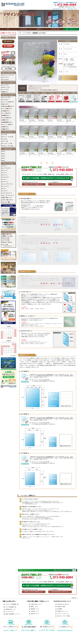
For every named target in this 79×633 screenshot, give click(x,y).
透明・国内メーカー (7, 197)
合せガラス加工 (5, 238)
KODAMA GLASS (55, 29)
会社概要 (59, 609)
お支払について (35, 611)
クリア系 (4, 134)
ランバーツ (5, 170)
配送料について (35, 609)
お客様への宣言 (61, 606)
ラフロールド (5, 177)
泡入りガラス (5, 104)
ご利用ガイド (39, 29)
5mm (3, 155)
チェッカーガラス (6, 97)
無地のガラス (5, 129)
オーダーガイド (9, 611)
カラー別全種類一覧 (10, 607)
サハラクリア (5, 77)
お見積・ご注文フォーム (71, 29)
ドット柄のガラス (6, 113)
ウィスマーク (5, 186)
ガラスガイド (23, 29)
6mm (3, 158)
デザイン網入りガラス (7, 199)
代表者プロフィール (62, 611)
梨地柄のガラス (6, 115)
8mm (3, 160)
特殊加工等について (10, 609)
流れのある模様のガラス (8, 106)
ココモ (4, 188)
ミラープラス (5, 89)
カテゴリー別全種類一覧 (11, 604)
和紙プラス (5, 91)
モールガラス (5, 79)
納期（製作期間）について (12, 614)
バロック (4, 179)
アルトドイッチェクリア (8, 75)
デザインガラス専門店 (24, 33)
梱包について (34, 606)
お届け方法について (36, 604)
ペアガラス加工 (5, 240)
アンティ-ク (5, 181)
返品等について (35, 613)
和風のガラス (5, 126)
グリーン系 (5, 141)
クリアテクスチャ (6, 168)
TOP (8, 29)
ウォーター (5, 174)
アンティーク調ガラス (7, 124)
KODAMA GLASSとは (63, 604)
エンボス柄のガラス (7, 117)
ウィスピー (5, 190)
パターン (4, 165)
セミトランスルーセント (8, 195)
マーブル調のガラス (7, 108)
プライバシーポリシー (63, 613)
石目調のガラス (6, 110)
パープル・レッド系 (7, 143)
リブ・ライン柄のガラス (8, 101)
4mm (3, 153)
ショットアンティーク (7, 184)
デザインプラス (6, 87)
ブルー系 (4, 139)
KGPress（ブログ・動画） (64, 616)
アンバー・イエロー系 (7, 136)
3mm (3, 151)
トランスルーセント (7, 193)
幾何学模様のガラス (7, 122)
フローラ (4, 172)
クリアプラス (5, 85)
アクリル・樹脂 (6, 202)
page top (74, 597)
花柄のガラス (5, 120)
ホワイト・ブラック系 (7, 145)
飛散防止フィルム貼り (7, 236)
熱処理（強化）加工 (6, 234)
